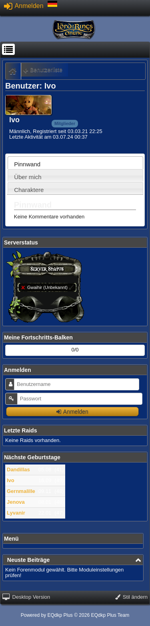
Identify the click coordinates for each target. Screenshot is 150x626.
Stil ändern (131, 597)
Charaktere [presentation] (29, 189)
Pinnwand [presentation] (27, 164)
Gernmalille (21, 491)
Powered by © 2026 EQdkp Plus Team (75, 615)
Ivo (10, 480)
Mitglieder (64, 123)
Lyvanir (16, 513)
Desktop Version (26, 597)
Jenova (16, 502)
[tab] (75, 162)
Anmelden (24, 5)
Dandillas (18, 469)
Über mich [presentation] (27, 177)
